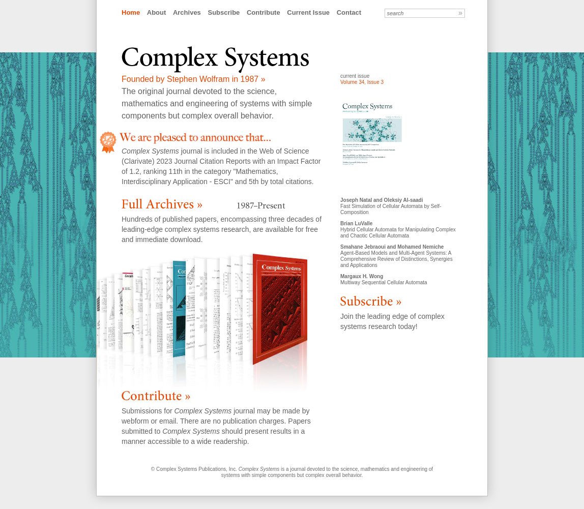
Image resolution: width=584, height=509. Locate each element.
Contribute (263, 12)
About (156, 12)
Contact (349, 12)
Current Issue (308, 12)
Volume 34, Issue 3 (362, 82)
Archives (187, 12)
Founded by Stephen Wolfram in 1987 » (194, 79)
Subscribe (224, 12)
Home (131, 12)
